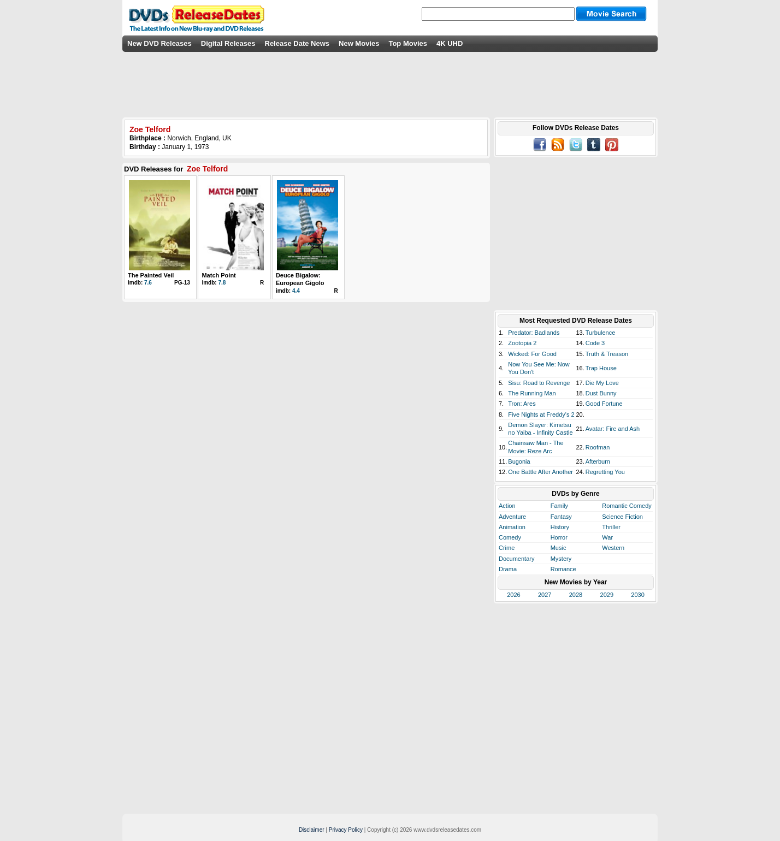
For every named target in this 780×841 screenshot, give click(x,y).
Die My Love (602, 383)
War (607, 537)
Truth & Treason (607, 354)
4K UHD (449, 43)
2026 (513, 594)
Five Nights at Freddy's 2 (541, 414)
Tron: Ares (521, 403)
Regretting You (605, 472)
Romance (563, 569)
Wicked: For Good (532, 354)
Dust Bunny (601, 393)
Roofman (598, 447)
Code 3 (595, 343)
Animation (512, 527)
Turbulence (601, 332)
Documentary (516, 558)
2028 (575, 594)
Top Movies (407, 43)
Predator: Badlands (533, 332)
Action (507, 505)
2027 (544, 594)
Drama (508, 569)
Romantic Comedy (626, 505)
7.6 (148, 283)
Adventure (512, 516)
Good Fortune (604, 403)
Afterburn (598, 461)
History (560, 527)
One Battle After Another (540, 472)
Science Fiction (622, 516)
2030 (637, 594)
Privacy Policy (346, 830)
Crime (507, 547)
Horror (559, 537)
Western (613, 547)
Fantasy (561, 516)
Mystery (561, 558)
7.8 (222, 283)
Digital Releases (228, 43)
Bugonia (519, 461)
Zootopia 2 (522, 343)
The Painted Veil (151, 275)
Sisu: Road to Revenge (539, 383)
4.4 (296, 291)
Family (559, 505)
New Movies (359, 43)
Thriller (611, 527)
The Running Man (532, 393)
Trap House (601, 368)
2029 (606, 594)
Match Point (218, 275)
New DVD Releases (159, 43)
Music (558, 547)
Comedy (510, 537)
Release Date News (297, 43)
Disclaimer (311, 830)
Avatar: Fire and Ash (613, 428)
